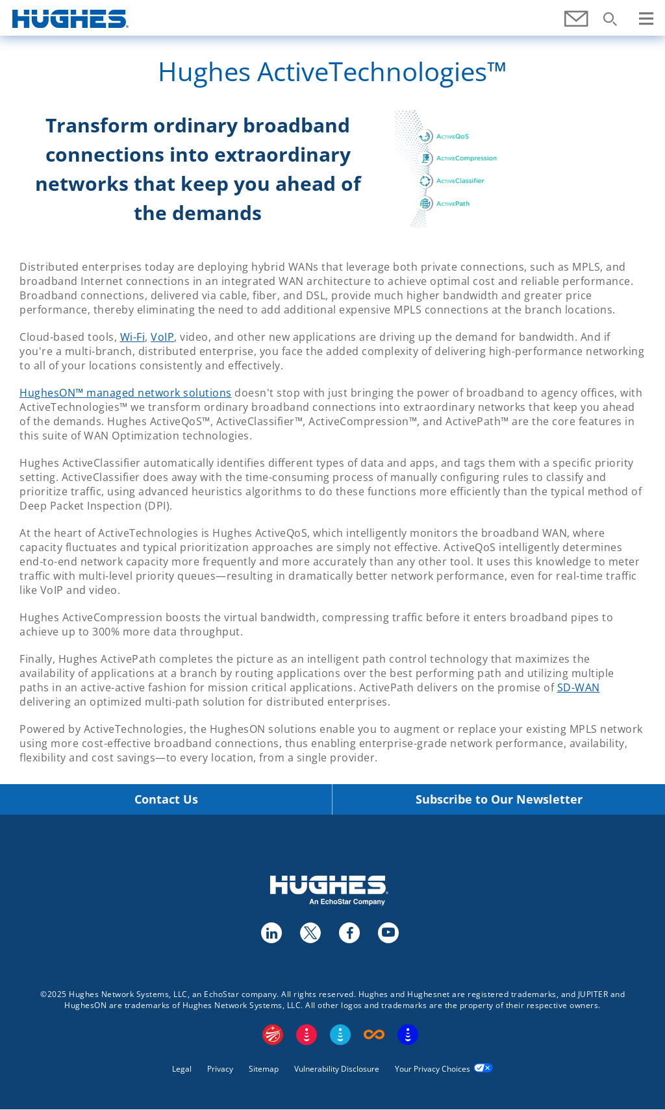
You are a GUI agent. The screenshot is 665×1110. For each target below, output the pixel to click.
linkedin (271, 932)
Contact (577, 25)
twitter (310, 932)
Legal (182, 1068)
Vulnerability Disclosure (336, 1068)
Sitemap (264, 1068)
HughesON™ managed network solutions (125, 393)
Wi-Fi (132, 337)
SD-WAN (578, 687)
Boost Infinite (374, 1034)
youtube (387, 932)
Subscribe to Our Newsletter (499, 799)
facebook (348, 932)
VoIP (162, 337)
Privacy (220, 1068)
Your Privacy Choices (432, 1068)
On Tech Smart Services (407, 1034)
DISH (306, 1034)
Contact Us (166, 799)
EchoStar (272, 1034)
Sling (340, 1034)
